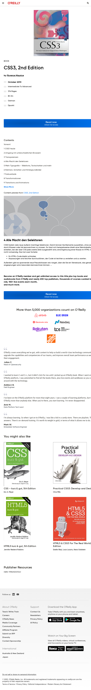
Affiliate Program (9, 630)
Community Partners (11, 626)
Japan (5, 657)
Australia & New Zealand (13, 653)
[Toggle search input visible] (88, 3)
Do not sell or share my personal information (19, 674)
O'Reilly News (8, 619)
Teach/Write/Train (10, 611)
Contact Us (35, 611)
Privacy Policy (36, 619)
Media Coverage (9, 622)
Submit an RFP (8, 633)
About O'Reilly (9, 606)
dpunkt (11, 105)
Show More (9, 187)
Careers (5, 615)
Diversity (6, 637)
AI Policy (34, 622)
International (9, 648)
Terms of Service (8, 684)
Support (34, 606)
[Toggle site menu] (3, 3)
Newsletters (35, 615)
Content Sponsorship (11, 641)
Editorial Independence (37, 684)
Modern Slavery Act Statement (59, 684)
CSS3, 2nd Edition (31, 193)
